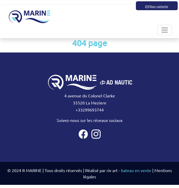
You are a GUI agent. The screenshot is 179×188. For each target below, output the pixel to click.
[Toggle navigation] (164, 30)
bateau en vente (136, 170)
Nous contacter (156, 6)
